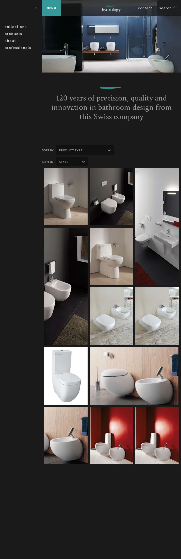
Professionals (18, 48)
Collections (16, 27)
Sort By (48, 150)
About (10, 41)
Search (165, 8)
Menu (51, 8)
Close (36, 8)
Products (13, 34)
